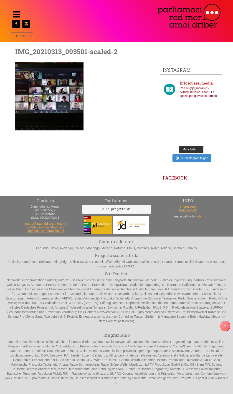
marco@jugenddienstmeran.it (45, 223)
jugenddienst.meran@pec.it (45, 231)
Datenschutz (188, 210)
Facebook (175, 178)
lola (199, 216)
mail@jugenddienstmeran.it (45, 227)
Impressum (188, 206)
